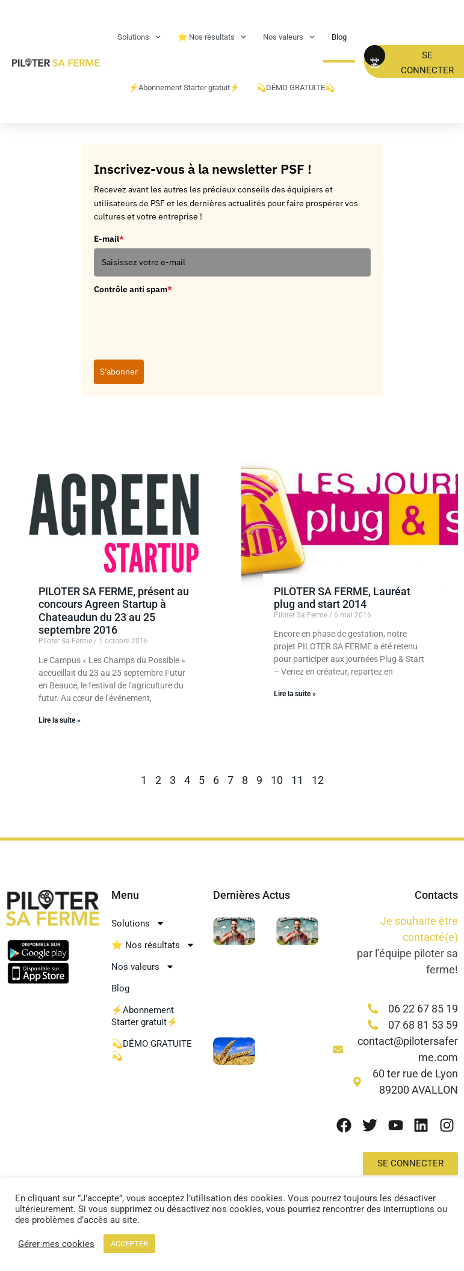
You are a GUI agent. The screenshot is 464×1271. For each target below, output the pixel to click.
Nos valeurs (289, 37)
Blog (339, 36)
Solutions (139, 37)
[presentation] (185, 322)
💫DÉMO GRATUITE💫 (295, 87)
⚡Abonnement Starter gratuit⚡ (184, 87)
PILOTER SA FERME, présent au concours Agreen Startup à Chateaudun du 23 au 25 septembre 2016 (114, 611)
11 (297, 780)
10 (277, 780)
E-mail (109, 238)
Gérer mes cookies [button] (56, 1244)
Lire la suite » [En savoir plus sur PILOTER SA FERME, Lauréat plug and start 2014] (295, 694)
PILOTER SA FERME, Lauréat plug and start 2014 (342, 598)
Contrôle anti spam (133, 289)
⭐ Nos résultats (212, 37)
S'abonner (119, 371)
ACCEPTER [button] (129, 1243)
